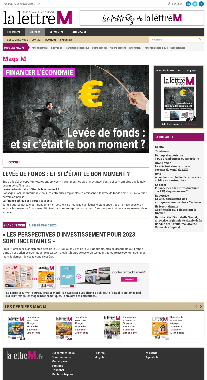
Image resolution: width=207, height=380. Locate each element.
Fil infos (99, 353)
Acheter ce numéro (171, 124)
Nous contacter (61, 357)
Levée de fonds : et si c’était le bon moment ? (66, 174)
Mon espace (59, 361)
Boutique (50, 39)
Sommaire (32, 326)
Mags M (34, 32)
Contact (37, 39)
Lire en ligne (33, 332)
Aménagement (40, 47)
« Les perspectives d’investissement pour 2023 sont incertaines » (69, 237)
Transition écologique (77, 47)
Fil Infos (13, 32)
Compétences (99, 47)
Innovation (56, 47)
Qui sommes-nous (17, 39)
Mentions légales (62, 374)
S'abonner (66, 39)
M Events (56, 32)
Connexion (176, 3)
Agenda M (79, 32)
